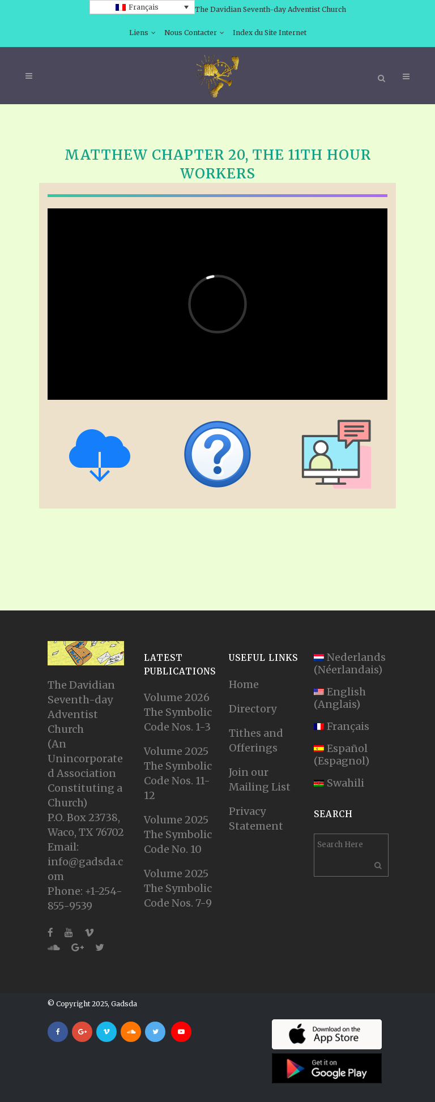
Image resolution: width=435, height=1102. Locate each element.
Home (244, 684)
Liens (138, 32)
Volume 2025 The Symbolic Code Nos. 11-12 (178, 773)
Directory (252, 708)
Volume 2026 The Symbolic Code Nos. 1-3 (178, 712)
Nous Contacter (190, 32)
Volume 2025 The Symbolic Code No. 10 (178, 834)
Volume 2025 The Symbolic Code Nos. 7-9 (178, 888)
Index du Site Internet (269, 32)
